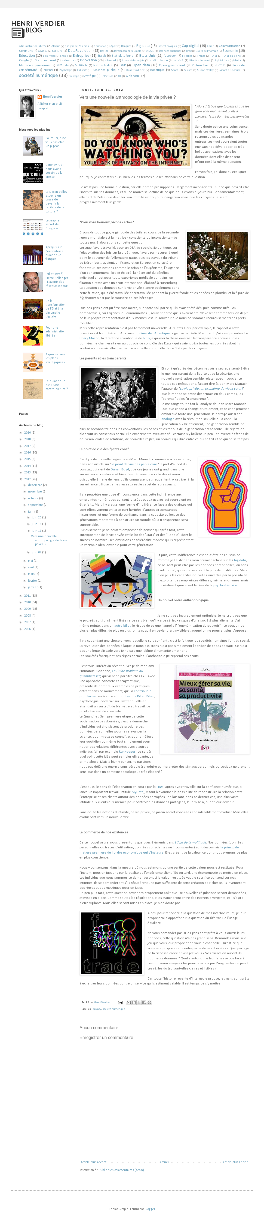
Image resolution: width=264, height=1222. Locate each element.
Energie (64, 56)
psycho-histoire (225, 585)
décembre (35, 485)
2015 (28, 459)
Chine (210, 46)
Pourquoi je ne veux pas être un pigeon (55, 142)
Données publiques (170, 51)
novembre (35, 491)
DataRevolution (80, 51)
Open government (172, 65)
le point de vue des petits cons (135, 464)
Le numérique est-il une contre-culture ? (56, 385)
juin (31, 512)
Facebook (170, 56)
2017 (28, 446)
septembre (36, 505)
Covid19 (42, 51)
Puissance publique (105, 70)
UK (119, 76)
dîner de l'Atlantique (154, 333)
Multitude (81, 65)
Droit (189, 51)
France (201, 56)
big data (240, 560)
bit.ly (146, 338)
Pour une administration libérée (55, 331)
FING (160, 787)
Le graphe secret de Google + (52, 224)
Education (27, 56)
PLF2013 (220, 65)
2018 (28, 439)
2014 (28, 466)
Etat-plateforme (122, 56)
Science (188, 70)
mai (31, 561)
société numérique (38, 75)
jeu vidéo (179, 60)
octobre (33, 498)
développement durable (127, 51)
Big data (143, 46)
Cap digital (190, 46)
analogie (167, 419)
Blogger (150, 1209)
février (33, 581)
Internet (110, 60)
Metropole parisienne (34, 65)
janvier (33, 587)
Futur (213, 56)
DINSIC (150, 51)
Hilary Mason (89, 338)
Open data (141, 65)
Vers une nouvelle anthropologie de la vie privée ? (49, 540)
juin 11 (37, 531)
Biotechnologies (167, 46)
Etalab (101, 56)
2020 (28, 432)
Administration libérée (33, 46)
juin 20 (37, 517)
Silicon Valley (205, 70)
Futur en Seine (231, 56)
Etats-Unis (147, 56)
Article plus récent (93, 1162)
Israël (152, 60)
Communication (229, 46)
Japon (164, 60)
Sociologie (74, 76)
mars (31, 574)
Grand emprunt (45, 60)
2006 (28, 629)
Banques (126, 46)
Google (24, 60)
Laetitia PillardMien (139, 696)
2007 (28, 622)
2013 (28, 472)
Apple (113, 46)
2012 (28, 479)
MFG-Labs (63, 65)
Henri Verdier (52, 96)
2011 (28, 596)
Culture (57, 51)
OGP (122, 65)
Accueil (164, 1162)
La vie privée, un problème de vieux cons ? (211, 389)
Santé (174, 70)
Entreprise (81, 56)
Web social (132, 76)
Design (104, 51)
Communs (26, 51)
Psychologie (65, 70)
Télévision (107, 76)
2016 (28, 452)
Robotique (157, 70)
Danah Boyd (120, 469)
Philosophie (200, 65)
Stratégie (89, 76)
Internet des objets (133, 60)
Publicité (82, 70)
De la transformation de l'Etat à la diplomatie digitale (55, 309)
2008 (28, 615)
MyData (137, 792)
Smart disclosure (229, 70)
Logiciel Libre (222, 60)
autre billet (122, 625)
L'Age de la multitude (190, 842)
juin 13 (37, 524)
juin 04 (37, 552)
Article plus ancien (235, 1162)
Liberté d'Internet (199, 60)
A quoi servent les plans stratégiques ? (55, 358)
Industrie (68, 60)
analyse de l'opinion (77, 46)
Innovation (88, 60)
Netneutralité (103, 65)
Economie (230, 51)
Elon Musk (49, 56)
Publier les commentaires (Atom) (121, 1170)
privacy (48, 70)
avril (31, 567)
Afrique (55, 46)
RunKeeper (127, 751)
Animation (100, 46)
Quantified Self (135, 70)
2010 (28, 602)
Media (237, 60)
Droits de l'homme (207, 51)
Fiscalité (187, 56)
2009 (28, 609)
